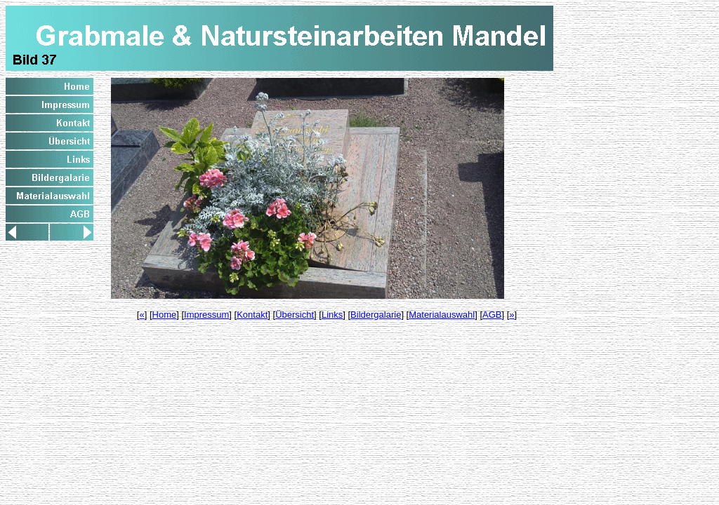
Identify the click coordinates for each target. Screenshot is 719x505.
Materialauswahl (442, 314)
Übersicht (294, 314)
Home (164, 314)
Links (332, 314)
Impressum (206, 314)
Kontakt (252, 314)
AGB (491, 314)
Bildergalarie (375, 314)
